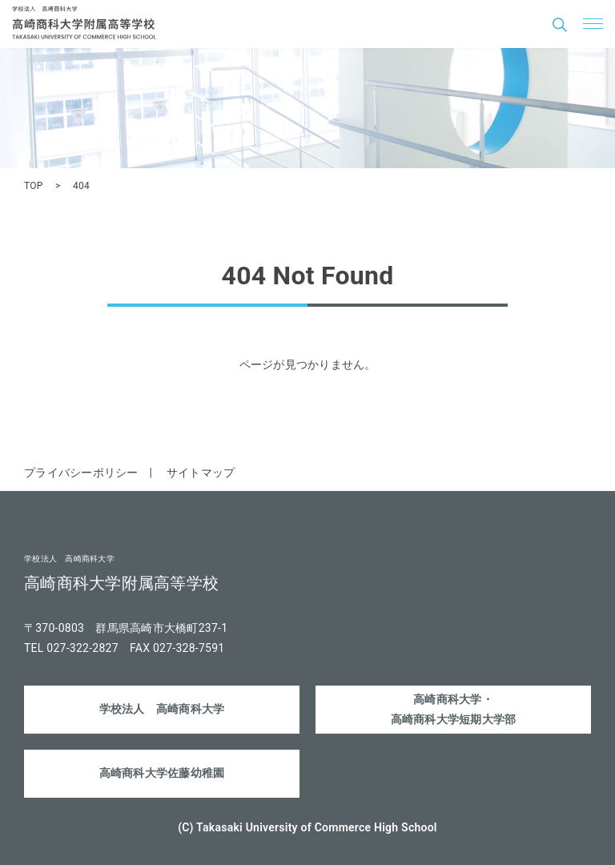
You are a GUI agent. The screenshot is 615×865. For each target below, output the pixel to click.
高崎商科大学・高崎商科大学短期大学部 (454, 709)
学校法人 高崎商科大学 (162, 708)
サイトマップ (201, 472)
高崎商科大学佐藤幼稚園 (162, 772)
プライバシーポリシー (81, 472)
